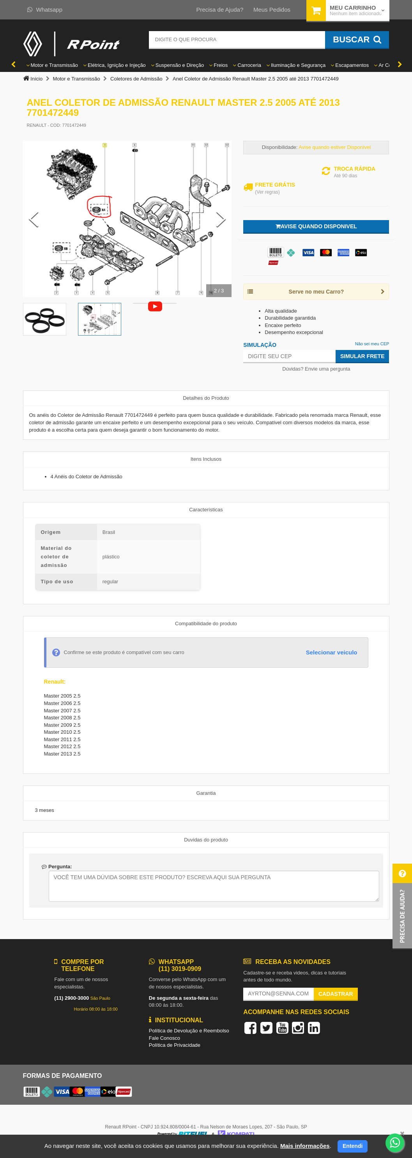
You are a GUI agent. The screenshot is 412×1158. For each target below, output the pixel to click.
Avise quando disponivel (316, 226)
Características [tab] (206, 510)
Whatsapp (45, 9)
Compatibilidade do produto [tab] (206, 623)
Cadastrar (335, 994)
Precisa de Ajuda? (219, 9)
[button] (402, 907)
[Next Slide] (221, 219)
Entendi (352, 1146)
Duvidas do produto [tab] (206, 840)
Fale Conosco (164, 1038)
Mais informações (305, 1145)
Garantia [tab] (206, 793)
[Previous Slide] (33, 219)
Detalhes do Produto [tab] (206, 398)
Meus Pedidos (271, 9)
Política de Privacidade (174, 1045)
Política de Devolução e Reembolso (189, 1031)
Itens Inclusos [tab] (206, 459)
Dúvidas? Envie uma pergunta (316, 369)
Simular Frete (362, 356)
